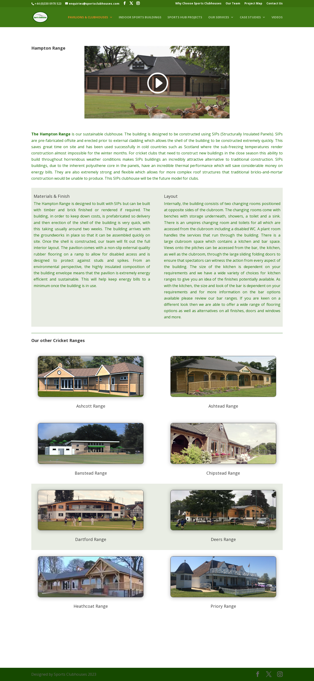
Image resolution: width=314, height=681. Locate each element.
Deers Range (223, 539)
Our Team (233, 3)
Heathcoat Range (91, 606)
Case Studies (250, 17)
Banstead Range (91, 473)
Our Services (218, 17)
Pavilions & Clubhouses (88, 17)
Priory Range (223, 606)
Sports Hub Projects (184, 17)
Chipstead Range (223, 473)
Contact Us (274, 3)
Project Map (253, 3)
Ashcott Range (90, 406)
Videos (277, 17)
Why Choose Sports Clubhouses (198, 3)
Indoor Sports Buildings (140, 17)
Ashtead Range (223, 406)
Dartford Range (90, 539)
